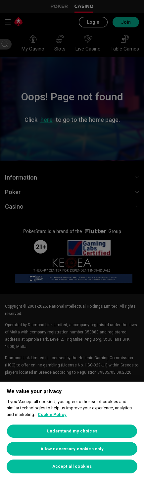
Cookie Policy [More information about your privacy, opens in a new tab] (52, 414)
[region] (72, 431)
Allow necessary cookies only (72, 448)
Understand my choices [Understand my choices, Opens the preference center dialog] (72, 431)
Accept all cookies (72, 466)
